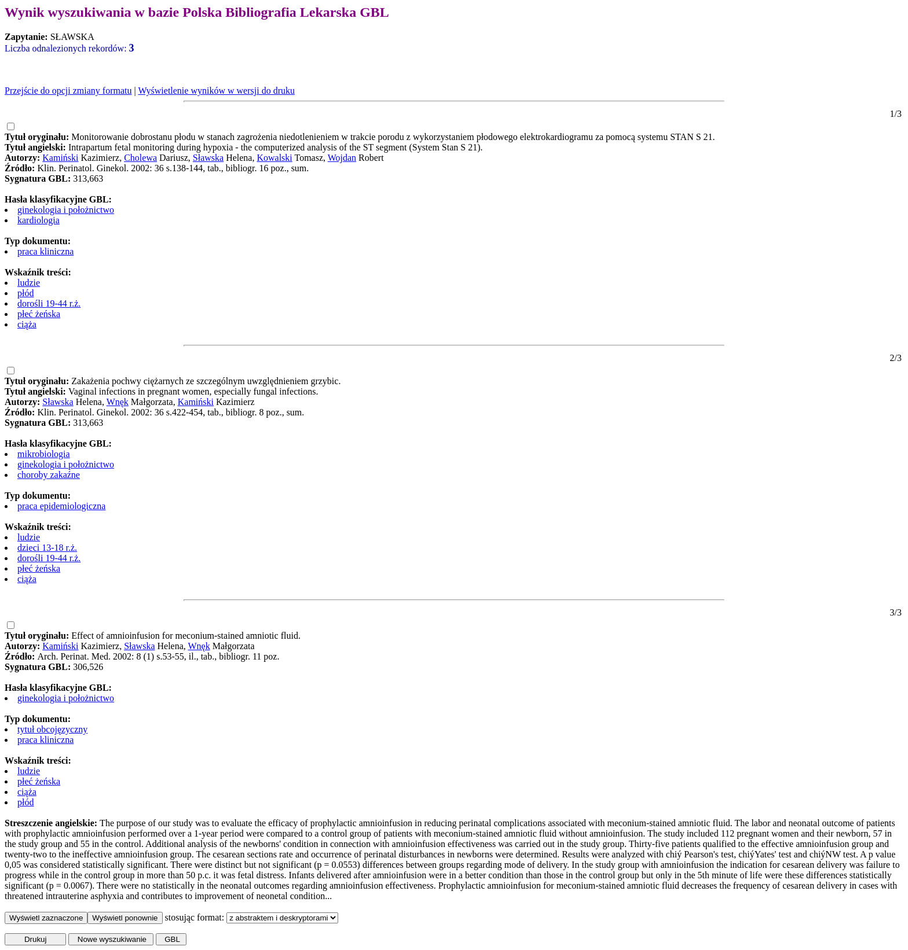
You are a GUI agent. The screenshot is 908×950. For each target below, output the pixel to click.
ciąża (26, 324)
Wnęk (118, 402)
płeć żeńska (38, 314)
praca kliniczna (45, 251)
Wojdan (342, 158)
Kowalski (274, 158)
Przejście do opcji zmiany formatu (68, 90)
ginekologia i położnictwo (65, 210)
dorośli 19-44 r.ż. (48, 303)
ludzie (28, 283)
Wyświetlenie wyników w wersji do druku (216, 90)
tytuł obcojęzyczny (52, 729)
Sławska (208, 158)
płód (25, 293)
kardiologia (38, 220)
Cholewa (140, 158)
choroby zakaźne (48, 475)
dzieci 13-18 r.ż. (47, 548)
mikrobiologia (43, 454)
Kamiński (60, 158)
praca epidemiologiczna (61, 506)
